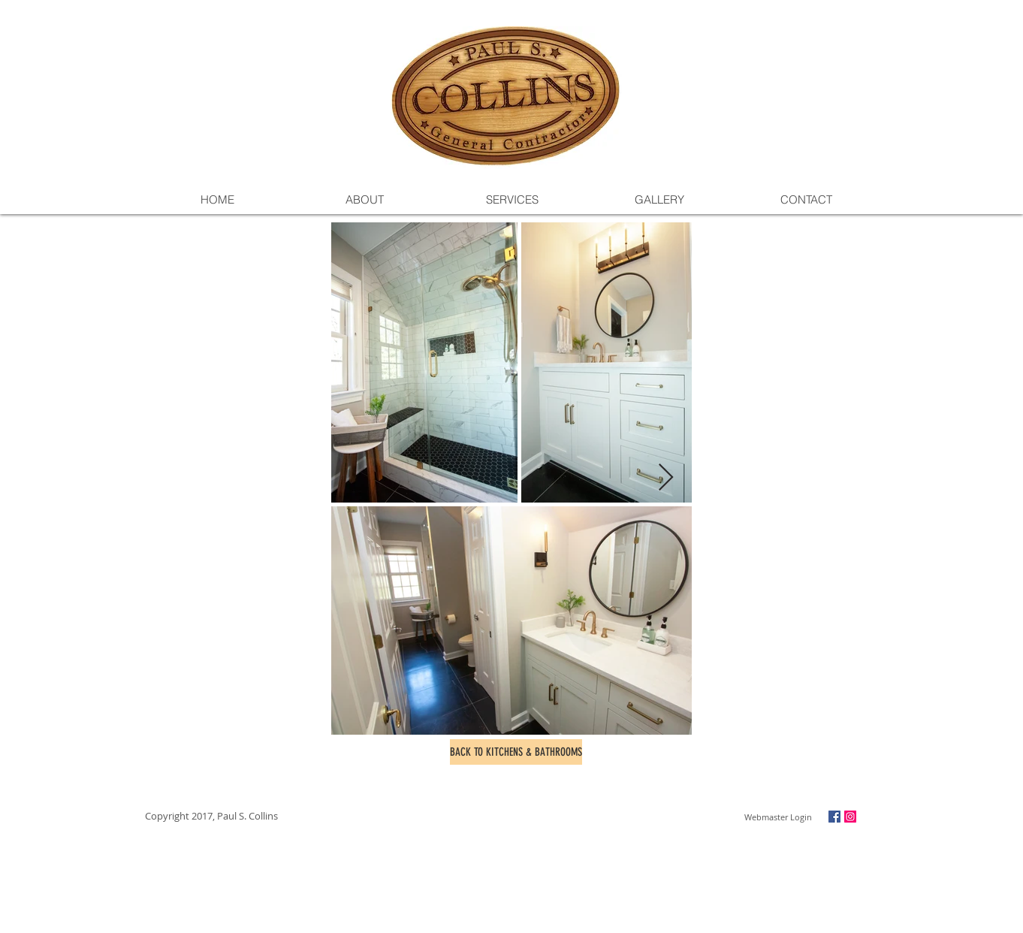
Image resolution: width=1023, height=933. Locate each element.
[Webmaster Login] (778, 817)
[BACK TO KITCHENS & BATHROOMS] (516, 752)
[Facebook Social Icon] (834, 817)
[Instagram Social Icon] (850, 817)
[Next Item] (665, 478)
